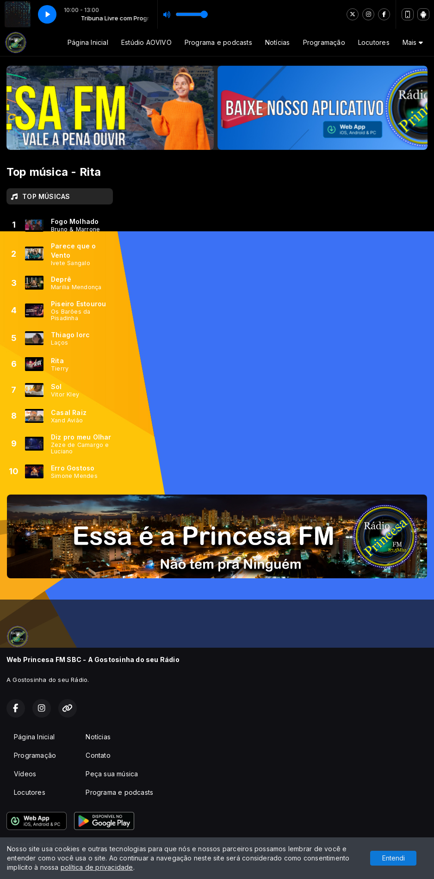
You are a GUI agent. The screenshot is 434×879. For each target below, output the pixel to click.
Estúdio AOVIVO (146, 42)
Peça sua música (112, 774)
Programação (324, 42)
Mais (413, 42)
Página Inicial (88, 42)
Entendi (393, 858)
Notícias (277, 42)
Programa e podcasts (218, 42)
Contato (98, 755)
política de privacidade (97, 867)
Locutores (374, 42)
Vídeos (25, 774)
